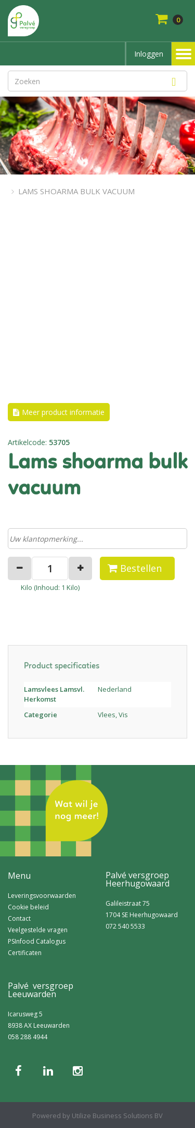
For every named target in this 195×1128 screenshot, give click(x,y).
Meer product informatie (63, 412)
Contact (19, 918)
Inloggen (148, 54)
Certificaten (25, 952)
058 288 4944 (27, 1036)
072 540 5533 (125, 926)
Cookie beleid (28, 907)
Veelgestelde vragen (38, 929)
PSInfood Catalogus (37, 941)
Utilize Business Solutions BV (117, 1115)
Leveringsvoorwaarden (42, 895)
